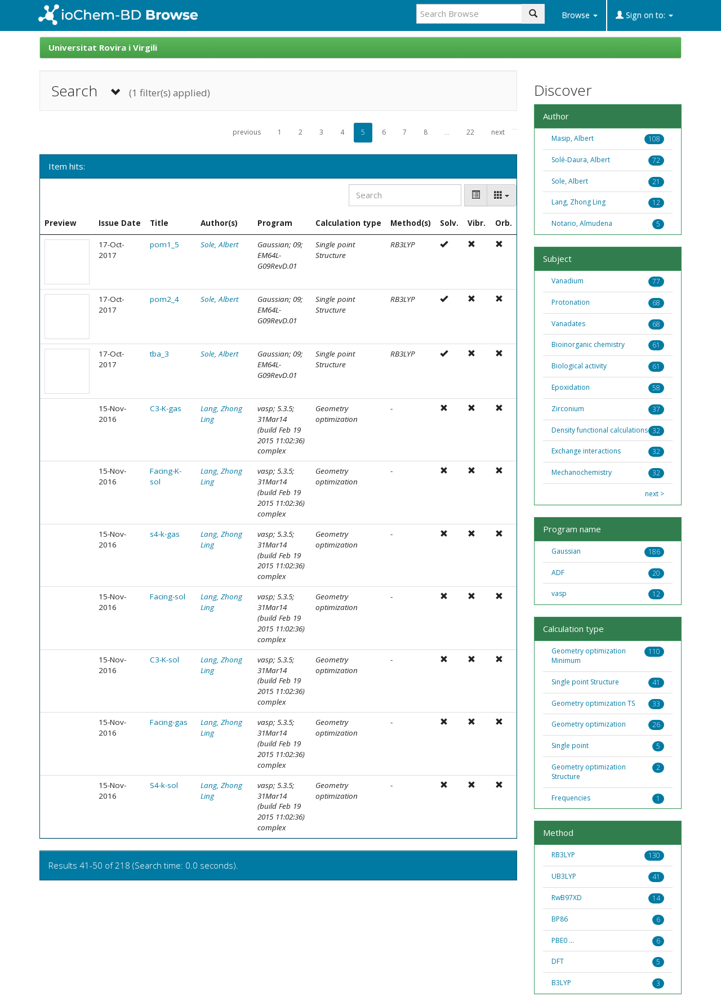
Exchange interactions (586, 451)
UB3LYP (563, 876)
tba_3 (159, 354)
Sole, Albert (219, 244)
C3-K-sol (164, 660)
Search (130, 91)
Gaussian (566, 551)
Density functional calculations (599, 430)
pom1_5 (164, 244)
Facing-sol (167, 596)
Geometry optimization (588, 724)
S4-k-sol (164, 785)
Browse (580, 15)
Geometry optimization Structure (588, 771)
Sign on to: (644, 15)
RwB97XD (566, 897)
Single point (570, 745)
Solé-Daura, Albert (580, 159)
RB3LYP (563, 855)
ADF (557, 572)
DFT (557, 961)
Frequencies (570, 798)
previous (247, 132)
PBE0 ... (562, 940)
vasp (559, 593)
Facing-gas (169, 722)
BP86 (559, 919)
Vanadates (568, 323)
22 (470, 132)
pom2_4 (164, 299)
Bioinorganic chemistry (588, 344)
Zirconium (567, 408)
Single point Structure (585, 682)
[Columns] (502, 195)
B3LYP (561, 982)
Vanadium (567, 281)
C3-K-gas (165, 408)
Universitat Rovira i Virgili (102, 47)
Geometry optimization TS (593, 703)
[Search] (405, 195)
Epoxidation (570, 387)
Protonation (570, 302)
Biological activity (579, 366)
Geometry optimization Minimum (588, 655)
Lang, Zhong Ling (578, 202)
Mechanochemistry (581, 472)
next (498, 132)
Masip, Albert (572, 138)
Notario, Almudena (581, 223)
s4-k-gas (165, 534)
